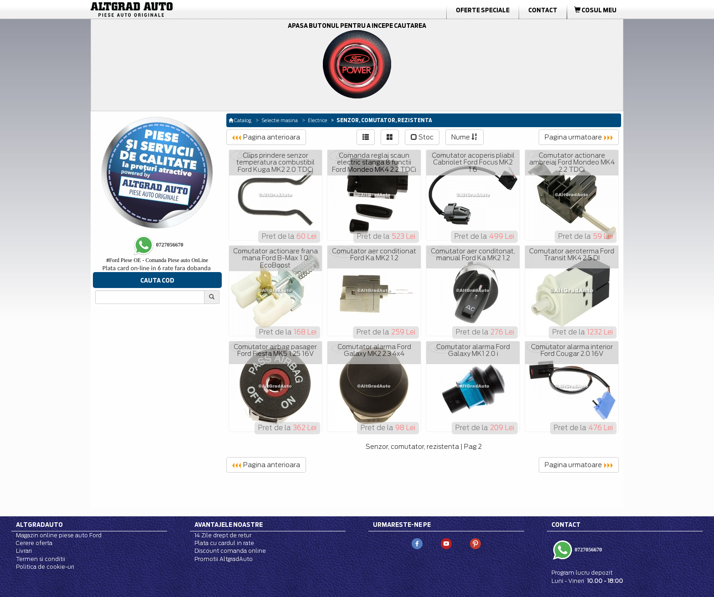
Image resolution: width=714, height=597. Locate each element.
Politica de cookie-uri (45, 566)
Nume (464, 137)
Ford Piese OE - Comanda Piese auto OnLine (157, 260)
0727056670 (587, 549)
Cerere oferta (34, 543)
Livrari (24, 550)
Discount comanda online (230, 550)
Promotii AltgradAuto (223, 559)
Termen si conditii (40, 559)
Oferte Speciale (483, 10)
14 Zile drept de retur (222, 535)
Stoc (422, 137)
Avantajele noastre (228, 524)
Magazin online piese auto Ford (59, 535)
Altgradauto (39, 524)
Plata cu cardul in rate (224, 543)
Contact (542, 10)
